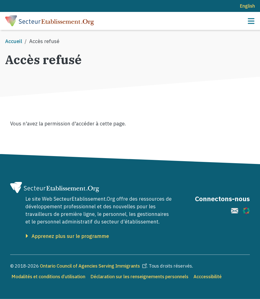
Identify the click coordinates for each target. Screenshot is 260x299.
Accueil (13, 41)
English (247, 6)
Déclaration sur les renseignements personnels (139, 276)
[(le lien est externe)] (234, 210)
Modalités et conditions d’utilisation (48, 276)
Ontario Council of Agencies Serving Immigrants (94, 266)
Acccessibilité (207, 276)
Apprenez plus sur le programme (70, 236)
